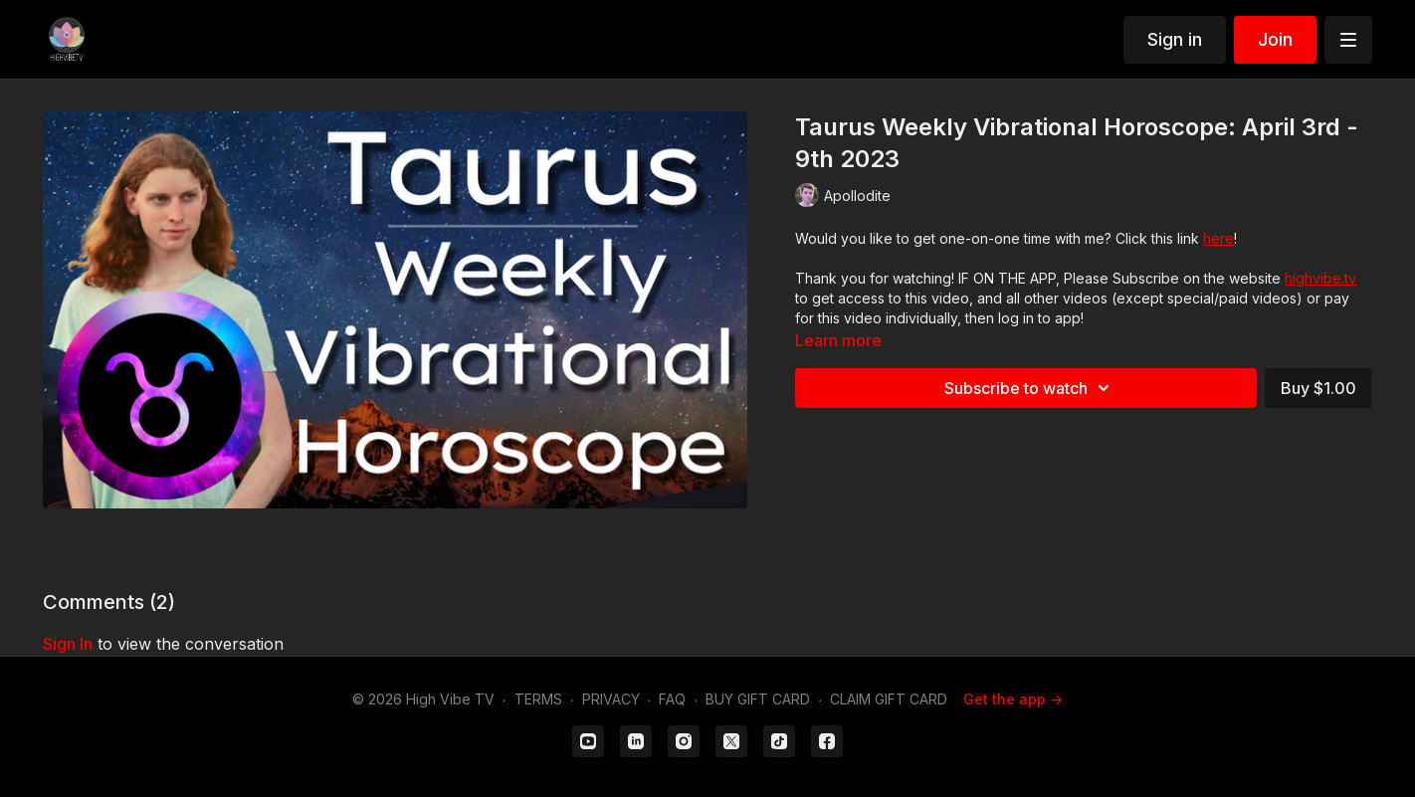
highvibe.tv (1320, 278)
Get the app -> (1013, 699)
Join (1275, 39)
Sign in (1174, 39)
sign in (68, 644)
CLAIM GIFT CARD (888, 699)
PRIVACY (611, 699)
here (1218, 238)
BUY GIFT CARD (758, 699)
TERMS (538, 699)
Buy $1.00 (1318, 388)
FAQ (672, 699)
